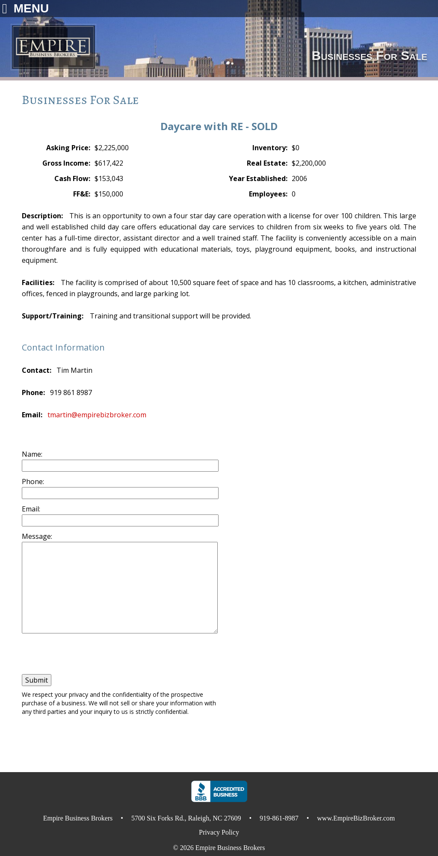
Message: (37, 536)
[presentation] (70, 653)
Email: (31, 509)
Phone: (33, 481)
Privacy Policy (219, 832)
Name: (32, 454)
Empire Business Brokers (230, 847)
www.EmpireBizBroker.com (356, 818)
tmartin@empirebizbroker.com (96, 414)
